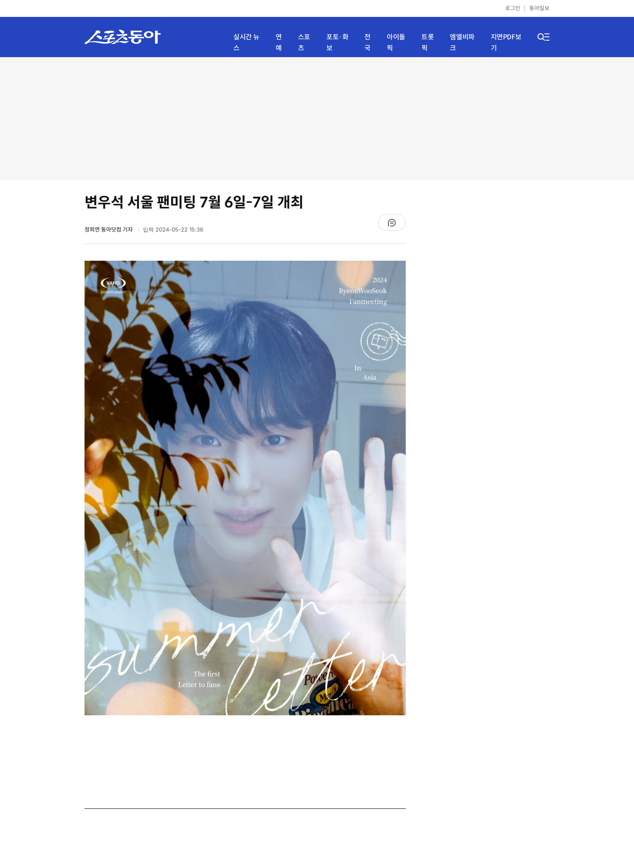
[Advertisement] (317, 118)
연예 (279, 42)
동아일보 (539, 8)
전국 (367, 42)
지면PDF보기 (506, 42)
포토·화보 (337, 42)
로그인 (512, 8)
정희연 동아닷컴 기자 (109, 229)
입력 (173, 229)
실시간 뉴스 (246, 42)
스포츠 (304, 42)
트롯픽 (427, 42)
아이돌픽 (396, 42)
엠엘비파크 (462, 42)
